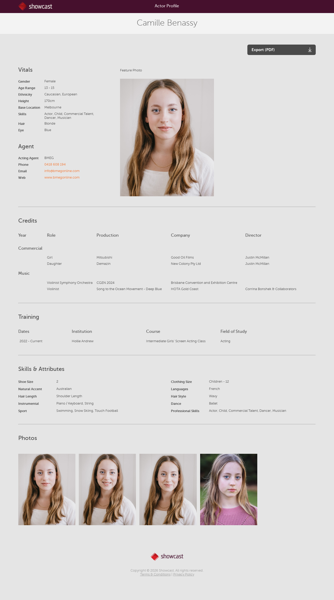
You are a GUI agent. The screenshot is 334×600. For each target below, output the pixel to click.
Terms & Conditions (155, 574)
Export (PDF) (263, 49)
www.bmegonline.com (62, 177)
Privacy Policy (183, 574)
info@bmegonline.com (62, 171)
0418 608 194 (55, 164)
